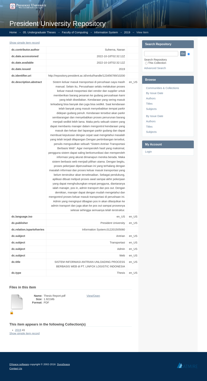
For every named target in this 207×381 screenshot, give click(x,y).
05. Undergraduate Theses (39, 32)
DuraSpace (63, 364)
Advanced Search (155, 68)
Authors (151, 98)
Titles (149, 103)
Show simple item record (24, 42)
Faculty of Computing (75, 32)
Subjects (151, 108)
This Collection (155, 62)
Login (148, 151)
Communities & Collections (162, 88)
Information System (106, 32)
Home (13, 32)
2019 (127, 32)
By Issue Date (154, 93)
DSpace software (19, 364)
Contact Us (15, 368)
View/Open (93, 295)
